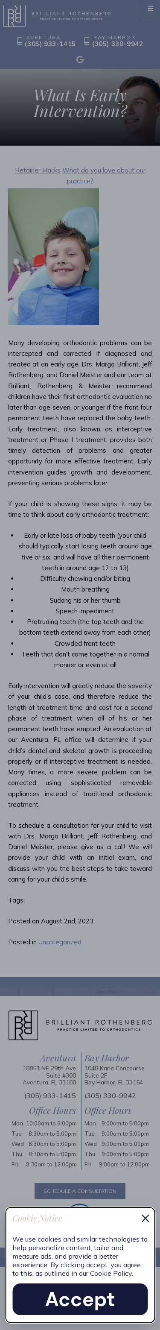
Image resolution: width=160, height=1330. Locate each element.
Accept (80, 1299)
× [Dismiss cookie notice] (145, 1217)
